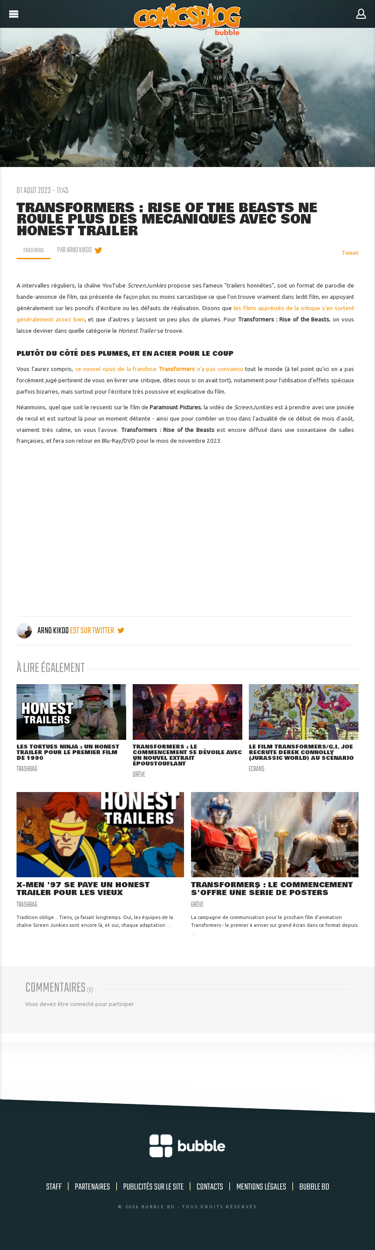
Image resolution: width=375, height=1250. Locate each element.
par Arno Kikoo (76, 250)
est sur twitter (97, 631)
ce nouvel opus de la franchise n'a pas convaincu (159, 368)
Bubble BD (314, 1197)
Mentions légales (261, 1197)
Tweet (350, 252)
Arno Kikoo (43, 631)
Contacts (210, 1197)
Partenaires (92, 1197)
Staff (54, 1197)
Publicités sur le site (153, 1197)
